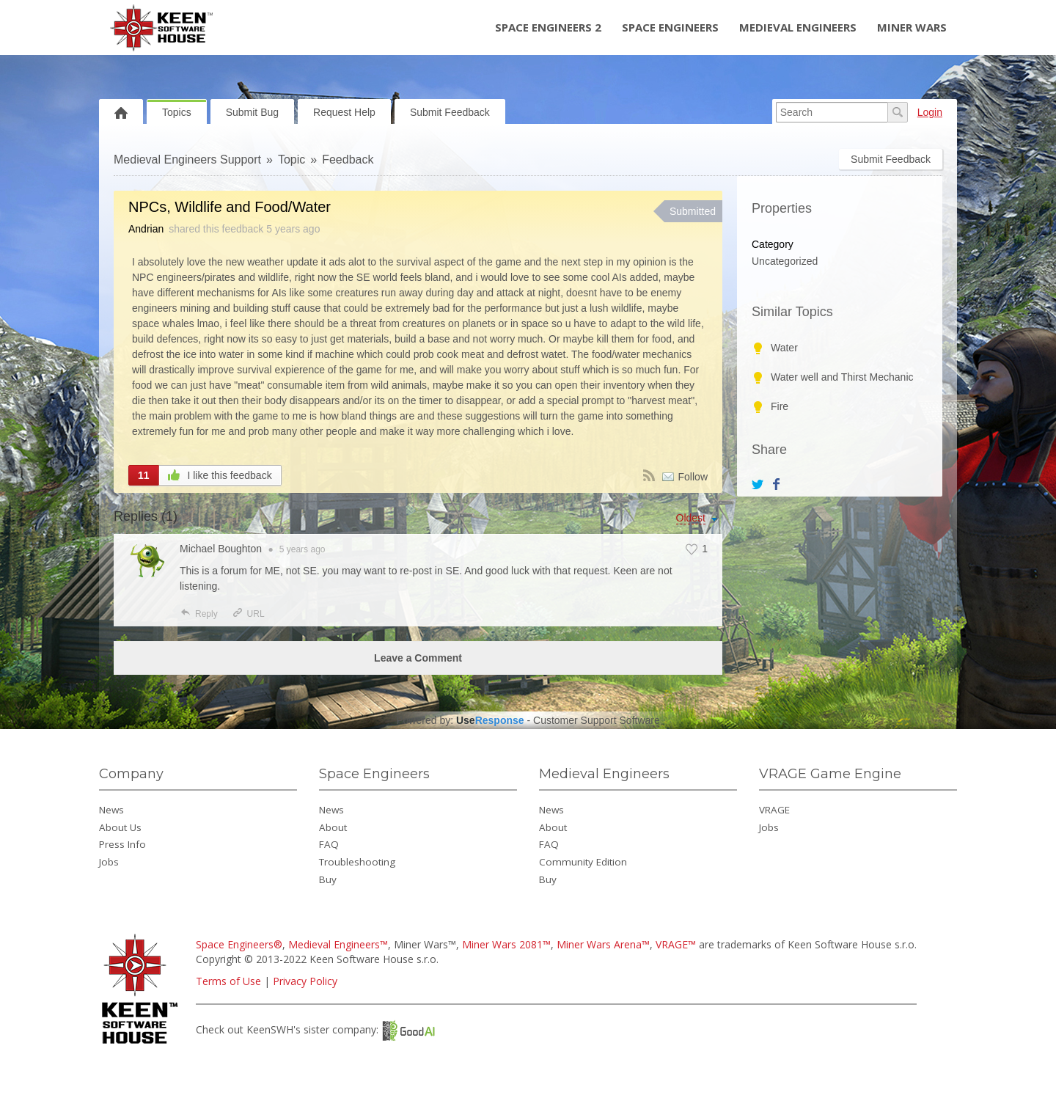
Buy (328, 879)
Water (784, 348)
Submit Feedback (450, 112)
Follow (693, 477)
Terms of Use (228, 981)
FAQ (329, 844)
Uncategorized (785, 261)
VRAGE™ (676, 944)
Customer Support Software (596, 720)
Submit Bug (252, 112)
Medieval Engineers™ (338, 944)
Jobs (109, 861)
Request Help (344, 112)
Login (929, 112)
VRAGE (774, 809)
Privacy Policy (305, 981)
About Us (120, 827)
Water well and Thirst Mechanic (842, 377)
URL (248, 614)
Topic (291, 159)
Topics (176, 112)
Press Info (122, 844)
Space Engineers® (239, 944)
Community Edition (583, 861)
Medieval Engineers (798, 27)
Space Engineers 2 (548, 27)
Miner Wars (912, 27)
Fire (779, 406)
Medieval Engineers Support (187, 159)
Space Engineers (670, 27)
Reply (199, 614)
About (333, 827)
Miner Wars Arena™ (603, 944)
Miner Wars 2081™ (506, 944)
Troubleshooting (357, 861)
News (111, 809)
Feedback (347, 159)
